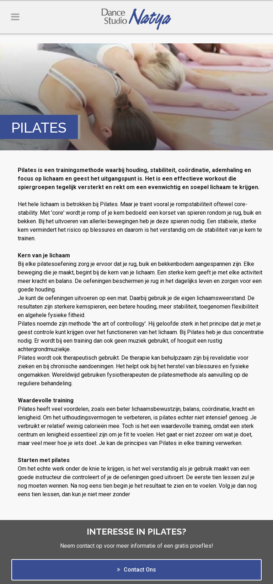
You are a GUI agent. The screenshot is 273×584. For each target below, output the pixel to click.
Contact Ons (136, 569)
